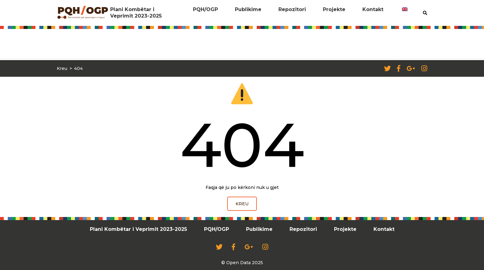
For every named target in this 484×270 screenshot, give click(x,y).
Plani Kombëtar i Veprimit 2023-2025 (136, 12)
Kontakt (372, 9)
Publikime (248, 9)
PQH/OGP (205, 9)
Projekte (334, 9)
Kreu (62, 68)
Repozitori (292, 9)
